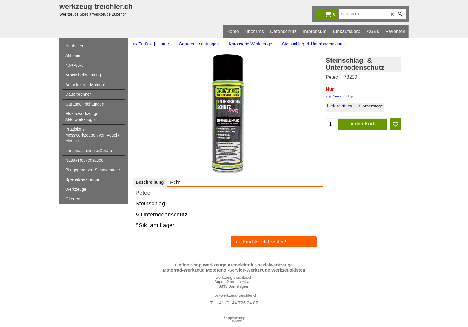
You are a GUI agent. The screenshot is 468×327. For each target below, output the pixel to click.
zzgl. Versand (335, 96)
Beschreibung (150, 182)
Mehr (175, 182)
